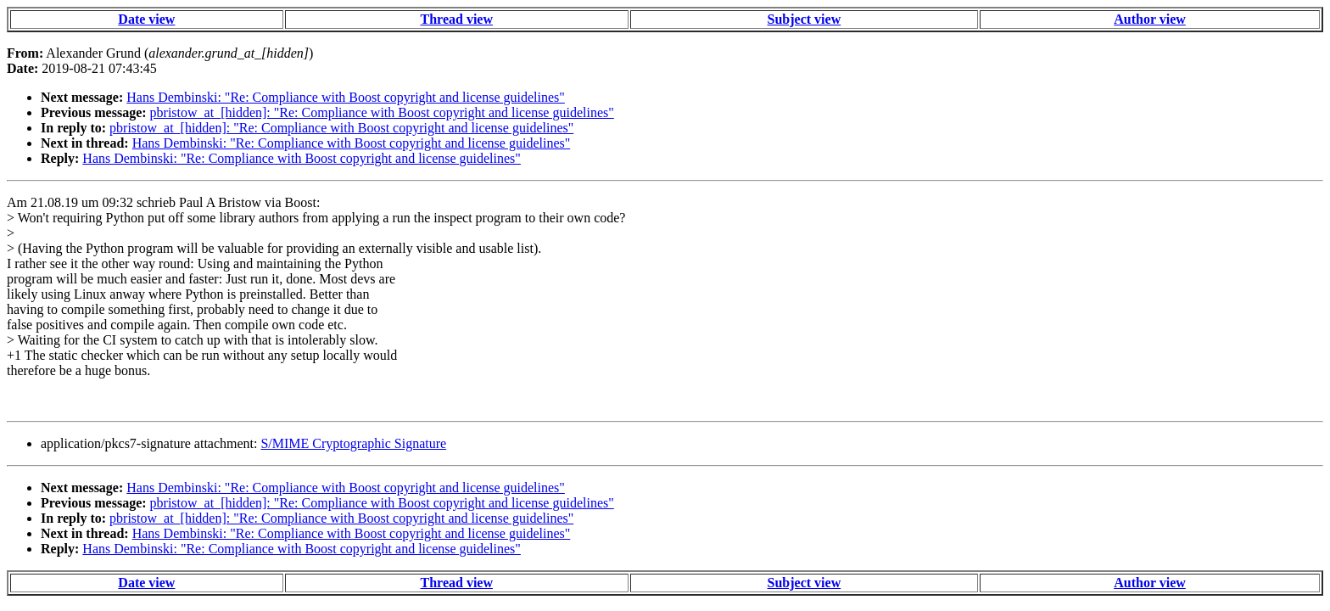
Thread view (457, 19)
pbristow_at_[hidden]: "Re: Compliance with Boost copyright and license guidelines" (382, 112)
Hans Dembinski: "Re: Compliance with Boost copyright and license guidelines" (345, 97)
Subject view (804, 19)
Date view (146, 19)
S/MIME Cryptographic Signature (353, 443)
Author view (1150, 19)
